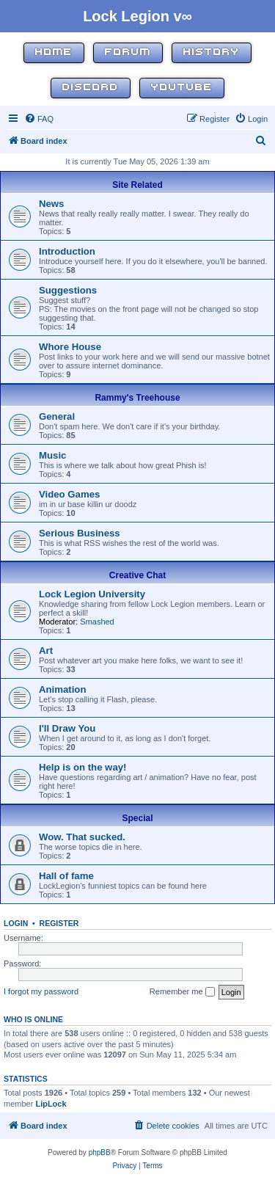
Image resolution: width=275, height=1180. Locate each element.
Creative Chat (137, 575)
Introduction (67, 251)
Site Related (137, 185)
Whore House (70, 346)
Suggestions (68, 290)
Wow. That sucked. (82, 836)
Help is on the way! (82, 767)
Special (137, 818)
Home (54, 52)
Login (16, 923)
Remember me (182, 992)
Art (46, 650)
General (57, 416)
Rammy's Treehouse (137, 398)
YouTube (182, 87)
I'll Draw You (67, 728)
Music (52, 455)
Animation (62, 689)
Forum (128, 52)
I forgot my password (41, 991)
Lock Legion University (92, 594)
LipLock (50, 1103)
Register (59, 923)
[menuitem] (39, 119)
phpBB (100, 1152)
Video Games (69, 494)
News (51, 203)
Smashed (97, 621)
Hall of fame (66, 875)
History (211, 52)
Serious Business (79, 533)
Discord (90, 87)
